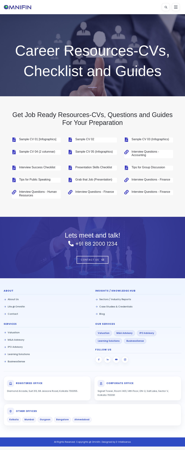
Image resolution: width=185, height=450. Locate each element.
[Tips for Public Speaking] (14, 181)
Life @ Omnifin (14, 310)
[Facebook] (98, 363)
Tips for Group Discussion (148, 168)
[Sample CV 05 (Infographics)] (70, 153)
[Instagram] (125, 363)
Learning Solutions (17, 357)
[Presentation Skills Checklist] (70, 168)
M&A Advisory (14, 343)
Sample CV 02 (84, 140)
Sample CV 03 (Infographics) (150, 140)
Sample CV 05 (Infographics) (94, 152)
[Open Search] (164, 7)
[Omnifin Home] (21, 7)
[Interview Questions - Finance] (126, 181)
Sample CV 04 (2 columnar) (37, 152)
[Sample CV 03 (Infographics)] (126, 140)
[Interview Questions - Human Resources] (14, 193)
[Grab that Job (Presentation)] (70, 181)
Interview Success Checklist (37, 168)
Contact (11, 317)
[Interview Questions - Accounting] (126, 153)
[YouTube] (116, 363)
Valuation (12, 336)
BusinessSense (14, 365)
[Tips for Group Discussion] (126, 168)
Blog (100, 317)
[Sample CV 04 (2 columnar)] (14, 153)
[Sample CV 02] (70, 140)
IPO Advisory (13, 350)
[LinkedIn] (107, 363)
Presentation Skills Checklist (93, 168)
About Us (11, 302)
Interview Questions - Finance (151, 180)
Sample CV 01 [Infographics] (37, 140)
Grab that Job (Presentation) (93, 180)
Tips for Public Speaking (35, 180)
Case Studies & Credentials (113, 310)
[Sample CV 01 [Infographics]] (14, 140)
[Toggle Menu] (175, 7)
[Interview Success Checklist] (14, 168)
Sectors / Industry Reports (113, 302)
